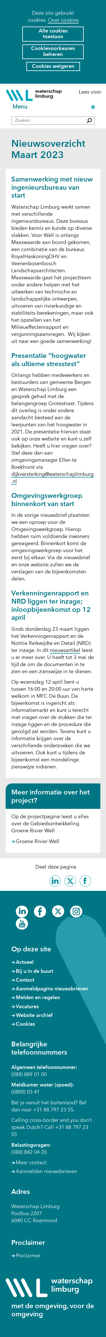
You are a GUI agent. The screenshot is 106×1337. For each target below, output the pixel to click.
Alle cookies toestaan (53, 34)
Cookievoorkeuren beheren (53, 51)
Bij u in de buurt (34, 971)
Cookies (25, 1024)
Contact (25, 980)
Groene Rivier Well (37, 841)
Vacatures (27, 1006)
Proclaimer (28, 1255)
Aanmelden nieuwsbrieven (46, 1171)
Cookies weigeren (53, 66)
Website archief (34, 1015)
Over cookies (63, 20)
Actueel (25, 962)
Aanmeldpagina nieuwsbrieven (52, 989)
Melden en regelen (38, 997)
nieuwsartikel (65, 651)
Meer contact (31, 1162)
